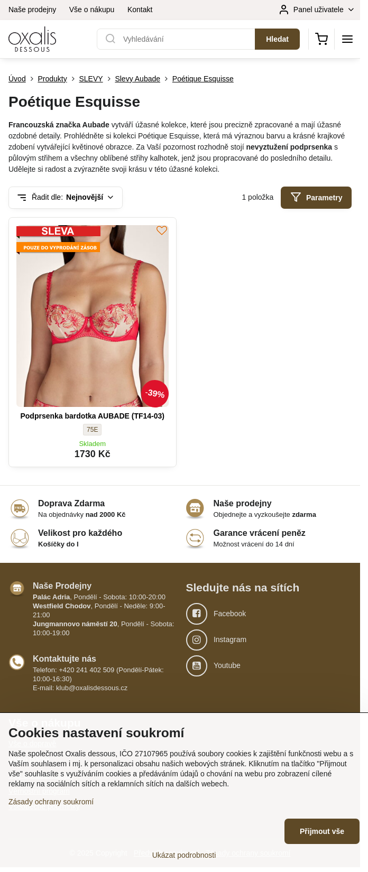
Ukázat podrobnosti (184, 855)
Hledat (277, 39)
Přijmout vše (322, 831)
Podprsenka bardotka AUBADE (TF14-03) (92, 416)
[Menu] (347, 39)
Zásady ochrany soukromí (51, 801)
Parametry (316, 197)
